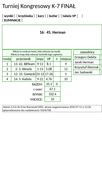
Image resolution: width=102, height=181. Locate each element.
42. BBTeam (27, 64)
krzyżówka (26, 16)
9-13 (40, 64)
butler (53, 16)
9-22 (40, 79)
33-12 (40, 74)
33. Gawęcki (27, 74)
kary (41, 16)
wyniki (8, 16)
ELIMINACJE (12, 20)
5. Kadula (25, 79)
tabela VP (69, 16)
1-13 (40, 69)
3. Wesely (25, 69)
